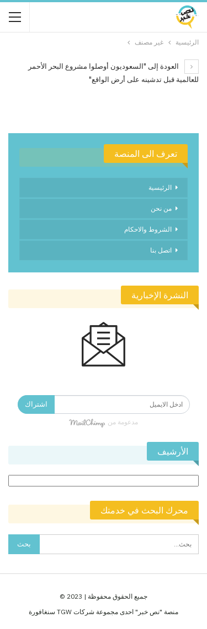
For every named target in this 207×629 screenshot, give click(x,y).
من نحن (161, 208)
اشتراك (36, 404)
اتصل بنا (161, 250)
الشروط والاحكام (148, 229)
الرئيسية (160, 187)
